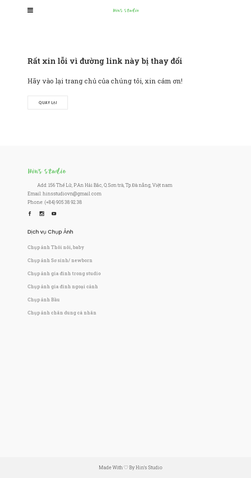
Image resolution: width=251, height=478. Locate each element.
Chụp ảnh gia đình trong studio (64, 273)
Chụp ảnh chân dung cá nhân (61, 313)
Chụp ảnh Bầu (43, 299)
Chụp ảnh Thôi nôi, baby (55, 247)
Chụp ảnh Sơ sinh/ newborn (59, 260)
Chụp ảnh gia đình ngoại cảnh (62, 286)
